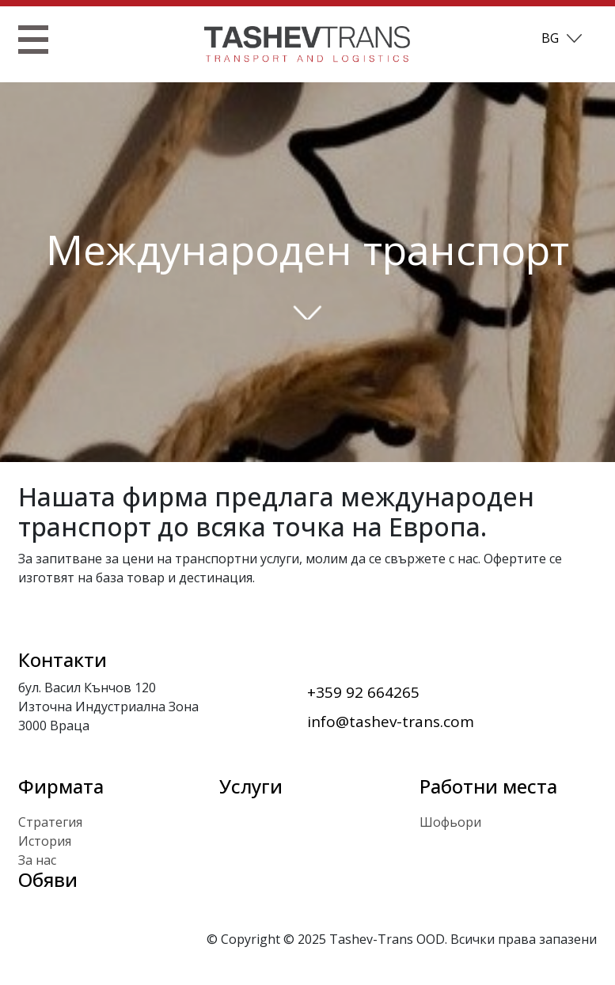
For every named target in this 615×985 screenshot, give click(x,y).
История (44, 841)
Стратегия (50, 822)
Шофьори (450, 822)
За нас (37, 860)
